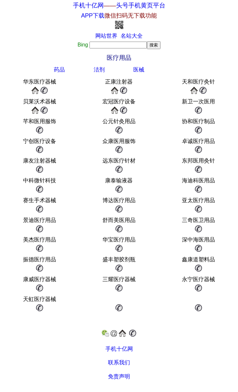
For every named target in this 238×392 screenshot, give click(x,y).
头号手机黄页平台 (140, 5)
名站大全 (132, 36)
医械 (138, 70)
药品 (59, 70)
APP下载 (119, 15)
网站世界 (106, 36)
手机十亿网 (88, 5)
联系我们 (119, 362)
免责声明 (119, 376)
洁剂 (99, 70)
